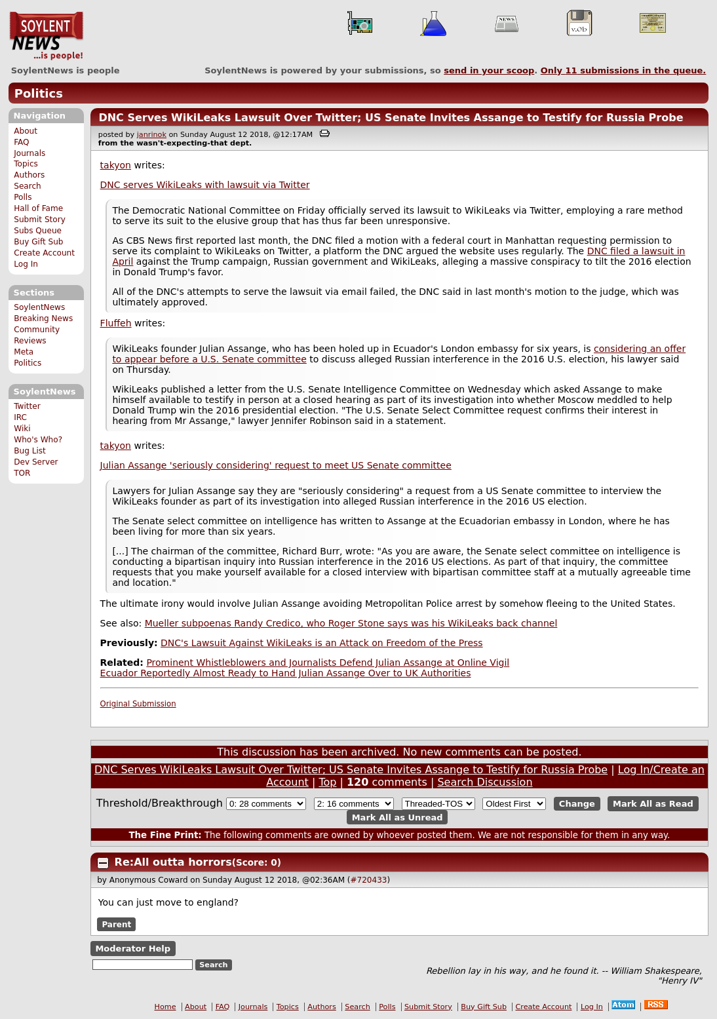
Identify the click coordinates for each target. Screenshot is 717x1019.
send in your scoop (489, 70)
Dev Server (36, 462)
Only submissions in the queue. (624, 70)
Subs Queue (38, 230)
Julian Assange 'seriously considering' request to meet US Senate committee (276, 465)
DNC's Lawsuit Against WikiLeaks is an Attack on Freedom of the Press (322, 643)
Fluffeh (116, 323)
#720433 (369, 880)
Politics (38, 93)
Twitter (27, 406)
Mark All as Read (653, 804)
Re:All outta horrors (173, 862)
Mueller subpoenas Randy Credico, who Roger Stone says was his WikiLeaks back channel (351, 623)
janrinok (151, 134)
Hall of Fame (38, 208)
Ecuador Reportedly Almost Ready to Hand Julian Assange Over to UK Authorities (285, 673)
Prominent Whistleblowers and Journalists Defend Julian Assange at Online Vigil (327, 662)
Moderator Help (132, 948)
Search (27, 186)
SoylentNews (46, 36)
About (25, 131)
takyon (115, 165)
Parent (116, 924)
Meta (23, 351)
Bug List (30, 450)
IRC (20, 417)
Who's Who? (38, 439)
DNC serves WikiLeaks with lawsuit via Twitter (205, 185)
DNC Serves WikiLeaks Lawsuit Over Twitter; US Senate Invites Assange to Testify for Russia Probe (390, 117)
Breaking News (43, 318)
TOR (22, 473)
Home (165, 1007)
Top (327, 782)
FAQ (21, 142)
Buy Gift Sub (38, 241)
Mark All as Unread (397, 817)
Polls (22, 197)
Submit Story (40, 219)
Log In (26, 264)
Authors (29, 175)
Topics (26, 163)
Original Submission (138, 703)
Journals (29, 153)
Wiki (22, 428)
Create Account (44, 253)
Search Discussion (484, 782)
